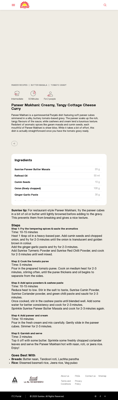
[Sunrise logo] (14, 380)
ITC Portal (16, 396)
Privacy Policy (78, 382)
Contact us (90, 376)
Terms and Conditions (66, 382)
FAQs (77, 376)
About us (65, 376)
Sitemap (102, 376)
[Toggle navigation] (13, 5)
